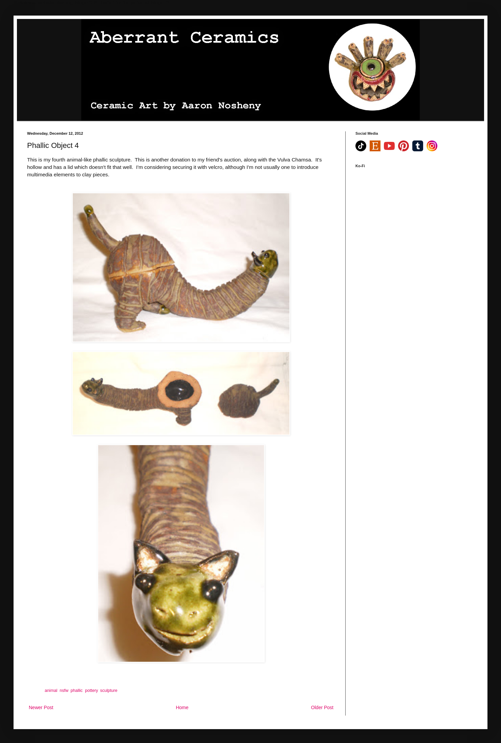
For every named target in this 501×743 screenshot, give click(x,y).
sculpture (108, 690)
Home (182, 707)
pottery (91, 690)
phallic (76, 690)
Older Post (322, 707)
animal (51, 690)
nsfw (64, 690)
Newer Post (41, 707)
